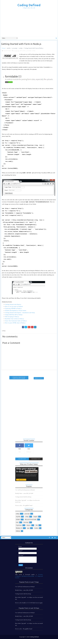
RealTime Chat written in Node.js (14, 318)
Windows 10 (19, 528)
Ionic (17, 522)
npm (28, 528)
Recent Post (22, 458)
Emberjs (18, 531)
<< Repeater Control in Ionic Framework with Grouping (18, 377)
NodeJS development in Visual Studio (15, 310)
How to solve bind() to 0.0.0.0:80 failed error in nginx (29, 603)
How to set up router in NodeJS (14, 306)
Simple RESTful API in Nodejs (14, 314)
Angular (35, 516)
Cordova (36, 528)
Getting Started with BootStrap (23, 497)
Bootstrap (26, 522)
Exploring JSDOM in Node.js (13, 308)
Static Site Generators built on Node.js (16, 320)
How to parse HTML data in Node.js (15, 322)
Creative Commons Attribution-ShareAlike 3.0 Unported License (29, 576)
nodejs (21, 48)
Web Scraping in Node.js (12, 316)
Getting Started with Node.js (13, 304)
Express (29, 525)
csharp (26, 516)
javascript (14, 48)
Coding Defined (29, 5)
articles (9, 48)
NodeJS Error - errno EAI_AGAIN (24, 493)
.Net (37, 525)
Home (3, 48)
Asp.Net (18, 516)
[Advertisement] (29, 22)
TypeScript (19, 525)
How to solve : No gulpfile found (23, 505)
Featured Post (35, 458)
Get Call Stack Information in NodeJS (25, 490)
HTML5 (18, 519)
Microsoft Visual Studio (30, 519)
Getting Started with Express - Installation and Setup (20, 312)
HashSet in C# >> (39, 378)
